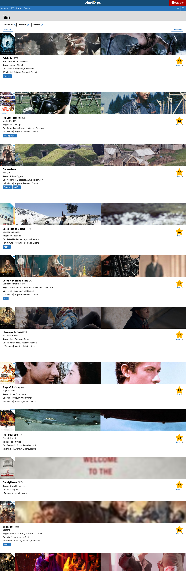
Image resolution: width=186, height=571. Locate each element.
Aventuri (8, 24)
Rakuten (7, 187)
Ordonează (177, 30)
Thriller (36, 24)
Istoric (22, 24)
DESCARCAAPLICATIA (179, 3)
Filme (18, 8)
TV (12, 8)
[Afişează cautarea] (183, 8)
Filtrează (7, 30)
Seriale (27, 8)
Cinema (4, 8)
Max (5, 298)
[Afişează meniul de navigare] (177, 8)
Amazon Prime (9, 135)
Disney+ (7, 76)
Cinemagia (93, 3)
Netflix (16, 187)
